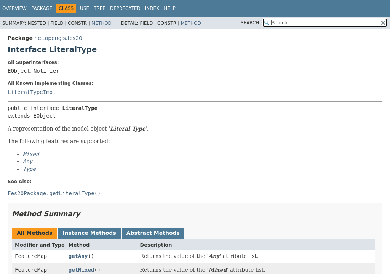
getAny (78, 256)
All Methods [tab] (34, 233)
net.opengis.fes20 (58, 38)
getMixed (81, 270)
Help (170, 8)
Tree (99, 8)
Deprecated (125, 8)
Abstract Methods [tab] (153, 233)
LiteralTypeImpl (32, 92)
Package (41, 8)
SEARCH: (251, 22)
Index (152, 8)
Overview (14, 8)
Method (101, 23)
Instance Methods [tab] (89, 233)
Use (84, 8)
